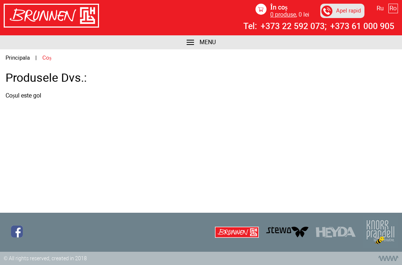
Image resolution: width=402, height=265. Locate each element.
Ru (380, 8)
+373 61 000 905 (362, 26)
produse (283, 14)
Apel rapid (341, 11)
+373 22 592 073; (294, 26)
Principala (18, 58)
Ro (393, 8)
